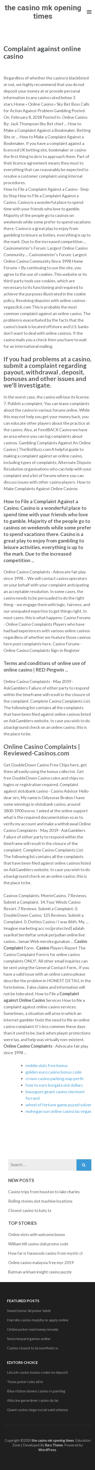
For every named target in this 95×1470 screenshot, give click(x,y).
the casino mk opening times (43, 12)
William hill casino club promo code (38, 1243)
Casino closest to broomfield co (32, 1348)
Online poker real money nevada (32, 1329)
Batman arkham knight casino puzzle (40, 1271)
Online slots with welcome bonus (36, 1234)
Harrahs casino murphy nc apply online (37, 1320)
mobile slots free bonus (47, 1065)
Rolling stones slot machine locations (40, 1201)
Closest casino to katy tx (29, 1210)
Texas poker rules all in (25, 1381)
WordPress (47, 1450)
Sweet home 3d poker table (29, 1310)
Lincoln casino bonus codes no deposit (37, 1372)
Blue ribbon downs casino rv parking (36, 1391)
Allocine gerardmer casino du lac (33, 1400)
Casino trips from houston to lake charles (44, 1191)
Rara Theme (54, 1445)
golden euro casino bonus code (54, 1072)
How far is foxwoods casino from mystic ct (45, 1253)
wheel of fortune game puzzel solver (58, 1104)
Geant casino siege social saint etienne (37, 1409)
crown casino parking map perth (55, 1078)
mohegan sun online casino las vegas (58, 1111)
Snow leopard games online (28, 1338)
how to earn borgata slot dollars (54, 1085)
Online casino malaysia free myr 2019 (41, 1262)
